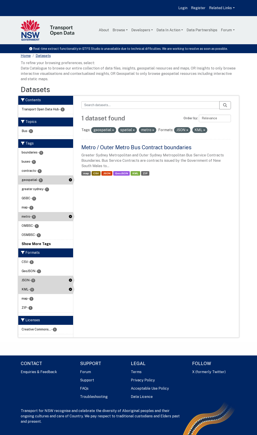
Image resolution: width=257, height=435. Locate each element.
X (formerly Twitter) (209, 372)
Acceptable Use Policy (150, 388)
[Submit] (225, 105)
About (104, 30)
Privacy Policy (143, 380)
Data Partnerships (202, 30)
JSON (107, 173)
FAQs (84, 388)
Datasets (43, 56)
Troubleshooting (94, 397)
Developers (140, 30)
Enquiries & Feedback (39, 372)
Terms (136, 372)
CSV (96, 173)
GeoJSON (121, 173)
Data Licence (142, 397)
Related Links (220, 8)
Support (87, 380)
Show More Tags (36, 244)
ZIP (145, 173)
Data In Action (168, 30)
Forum (226, 30)
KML (135, 173)
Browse (119, 30)
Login (182, 8)
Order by (190, 118)
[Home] (26, 56)
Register (198, 8)
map (86, 173)
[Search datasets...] (150, 105)
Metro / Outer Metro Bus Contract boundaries (136, 147)
